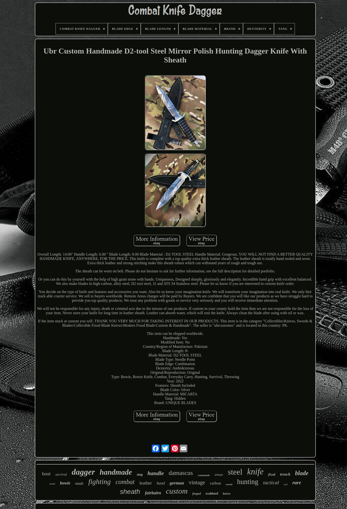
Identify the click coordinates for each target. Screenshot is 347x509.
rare (296, 482)
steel (235, 472)
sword (229, 484)
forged (196, 493)
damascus (181, 472)
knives (226, 493)
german (177, 482)
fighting (99, 481)
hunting (247, 481)
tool (286, 484)
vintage (197, 482)
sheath (130, 491)
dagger (83, 471)
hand (161, 483)
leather (145, 482)
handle (155, 473)
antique (219, 474)
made (79, 483)
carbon (215, 483)
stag (140, 474)
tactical (271, 482)
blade (302, 473)
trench (285, 474)
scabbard (212, 493)
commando (204, 475)
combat (125, 481)
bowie (65, 483)
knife (255, 471)
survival (61, 474)
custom (177, 491)
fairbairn (153, 493)
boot (46, 473)
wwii (52, 483)
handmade (116, 472)
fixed (271, 474)
